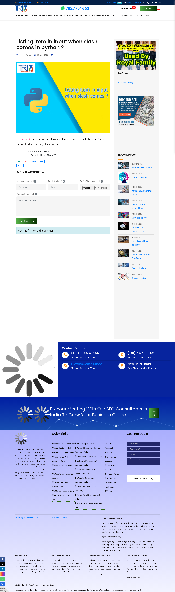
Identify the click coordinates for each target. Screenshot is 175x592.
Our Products (128, 8)
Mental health (139, 177)
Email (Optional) (56, 181)
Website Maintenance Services (62, 461)
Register (137, 2)
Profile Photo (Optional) (91, 181)
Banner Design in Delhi (60, 450)
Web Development (142, 167)
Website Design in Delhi (60, 443)
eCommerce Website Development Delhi (89, 457)
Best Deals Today (125, 83)
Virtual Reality (139, 217)
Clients (85, 16)
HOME (19, 16)
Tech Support (109, 468)
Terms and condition (112, 457)
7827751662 (149, 8)
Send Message (143, 479)
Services (45, 16)
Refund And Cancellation (114, 464)
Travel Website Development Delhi (87, 471)
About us (31, 16)
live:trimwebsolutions (86, 364)
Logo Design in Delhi (59, 447)
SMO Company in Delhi (60, 468)
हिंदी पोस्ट (108, 471)
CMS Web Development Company (87, 464)
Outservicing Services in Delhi (85, 450)
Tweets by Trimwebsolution (26, 490)
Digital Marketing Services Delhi (63, 464)
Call (154, 413)
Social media (139, 277)
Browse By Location (112, 454)
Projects (59, 16)
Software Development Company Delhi (88, 454)
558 (34, 161)
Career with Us (100, 16)
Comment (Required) (26, 194)
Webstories (127, 16)
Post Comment (26, 221)
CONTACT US (143, 16)
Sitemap (108, 450)
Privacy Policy (110, 461)
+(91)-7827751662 (23, 2)
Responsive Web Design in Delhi (63, 454)
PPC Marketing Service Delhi (62, 471)
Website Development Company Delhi (88, 461)
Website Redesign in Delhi (61, 457)
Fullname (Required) (26, 181)
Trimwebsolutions (59, 490)
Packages (72, 16)
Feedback (108, 447)
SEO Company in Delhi (83, 443)
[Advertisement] (87, 29)
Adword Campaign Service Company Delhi (89, 447)
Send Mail (42, 2)
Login (127, 2)
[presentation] (143, 470)
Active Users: (114, 2)
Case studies (139, 268)
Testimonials (109, 443)
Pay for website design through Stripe (87, 583)
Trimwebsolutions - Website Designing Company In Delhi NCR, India (86, 587)
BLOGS (114, 16)
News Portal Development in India (87, 468)
